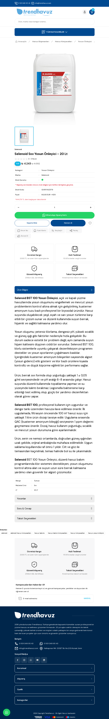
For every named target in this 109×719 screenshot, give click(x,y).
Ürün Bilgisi (22, 289)
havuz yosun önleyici (96, 533)
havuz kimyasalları (78, 533)
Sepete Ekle (32, 223)
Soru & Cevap (24, 508)
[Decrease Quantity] (17, 207)
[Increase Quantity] (92, 207)
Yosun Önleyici (47, 170)
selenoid (4, 533)
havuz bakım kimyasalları (57, 533)
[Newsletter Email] (54, 598)
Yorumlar (21, 498)
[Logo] (35, 12)
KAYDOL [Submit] (87, 598)
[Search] (55, 21)
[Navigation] (55, 32)
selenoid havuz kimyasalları (21, 533)
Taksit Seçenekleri (26, 518)
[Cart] (92, 12)
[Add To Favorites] (90, 223)
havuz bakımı (39, 533)
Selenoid (45, 175)
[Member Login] (84, 12)
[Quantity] (55, 207)
